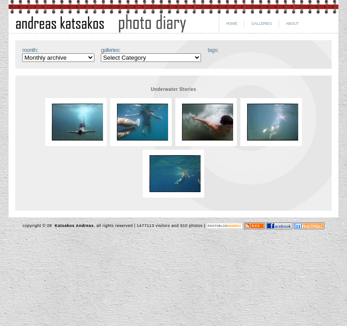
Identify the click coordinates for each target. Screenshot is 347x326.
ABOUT (292, 23)
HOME (231, 23)
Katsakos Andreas (73, 225)
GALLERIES (261, 23)
